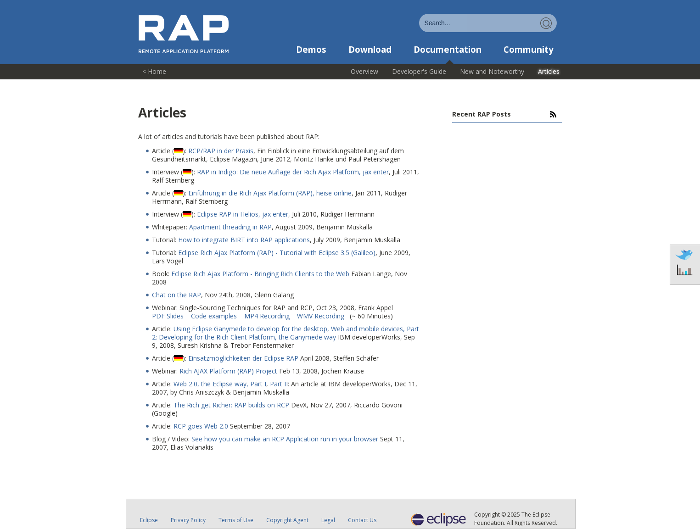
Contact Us (362, 520)
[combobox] (488, 23)
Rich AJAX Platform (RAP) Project (228, 371)
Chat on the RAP (176, 294)
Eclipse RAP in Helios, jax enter (242, 214)
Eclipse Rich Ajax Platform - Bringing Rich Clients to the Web (260, 273)
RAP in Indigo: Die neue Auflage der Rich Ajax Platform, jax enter (293, 171)
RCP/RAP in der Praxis (220, 150)
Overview (364, 71)
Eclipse (149, 520)
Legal (328, 520)
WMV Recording (321, 316)
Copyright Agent (287, 520)
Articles (549, 71)
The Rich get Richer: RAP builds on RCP (231, 405)
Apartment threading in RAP (230, 227)
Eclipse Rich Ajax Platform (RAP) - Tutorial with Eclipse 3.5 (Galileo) (276, 252)
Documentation (448, 49)
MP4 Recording (267, 316)
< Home (154, 71)
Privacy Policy (188, 520)
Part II (279, 383)
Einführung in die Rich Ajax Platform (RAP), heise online (270, 193)
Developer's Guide (419, 71)
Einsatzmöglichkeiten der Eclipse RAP (243, 358)
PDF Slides (168, 316)
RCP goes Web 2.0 (201, 426)
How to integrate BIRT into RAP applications (244, 239)
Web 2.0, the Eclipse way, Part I (220, 383)
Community (529, 49)
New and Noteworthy (492, 71)
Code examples (215, 316)
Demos (311, 49)
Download (370, 49)
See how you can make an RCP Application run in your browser (284, 438)
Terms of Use (235, 520)
